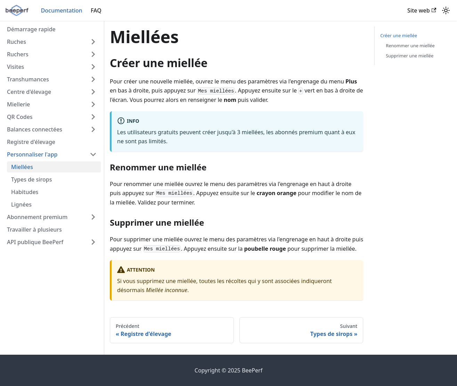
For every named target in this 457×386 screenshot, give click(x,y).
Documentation (61, 10)
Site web (421, 10)
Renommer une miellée (410, 45)
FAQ (96, 10)
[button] (52, 41)
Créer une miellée (398, 35)
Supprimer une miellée (409, 56)
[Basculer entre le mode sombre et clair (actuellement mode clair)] (445, 10)
